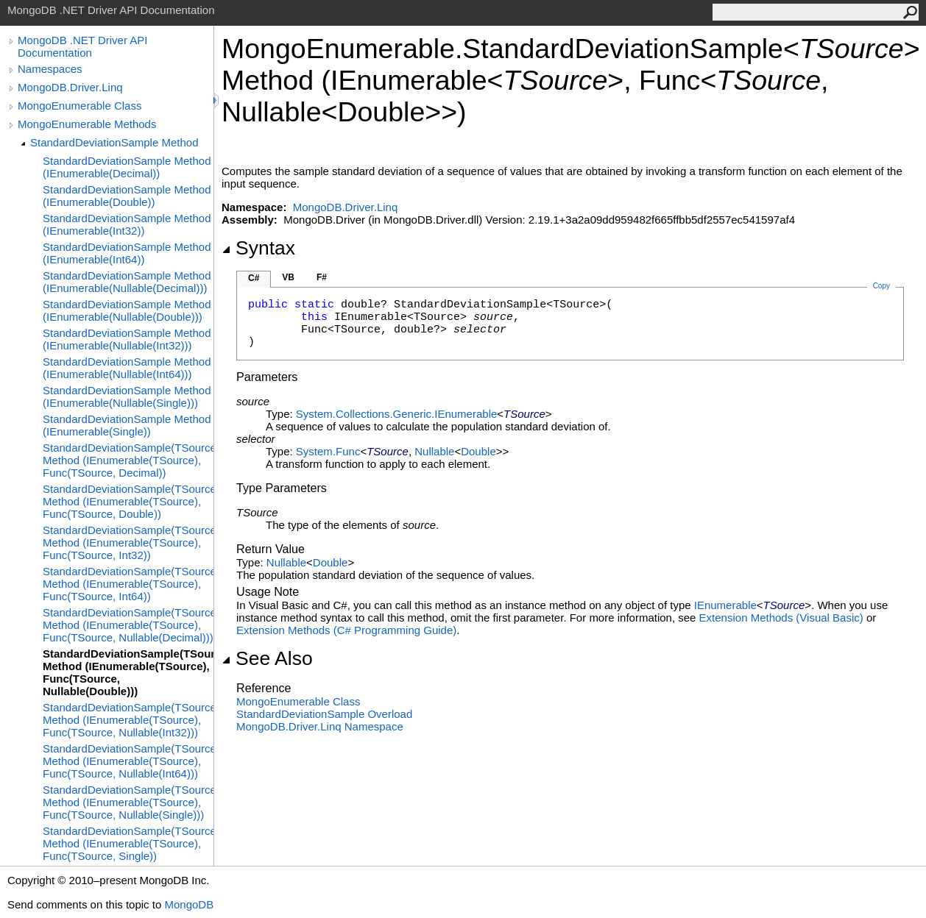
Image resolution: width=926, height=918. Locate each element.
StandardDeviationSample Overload (324, 714)
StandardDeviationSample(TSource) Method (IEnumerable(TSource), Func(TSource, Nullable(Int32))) (128, 720)
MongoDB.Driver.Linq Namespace (319, 726)
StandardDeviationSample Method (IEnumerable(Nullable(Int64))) (127, 367)
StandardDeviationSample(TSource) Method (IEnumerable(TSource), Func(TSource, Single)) (128, 843)
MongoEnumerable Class (79, 105)
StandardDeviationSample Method (114, 142)
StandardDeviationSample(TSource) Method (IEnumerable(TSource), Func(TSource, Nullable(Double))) (128, 672)
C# (253, 278)
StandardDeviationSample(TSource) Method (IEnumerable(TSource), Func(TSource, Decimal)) (128, 460)
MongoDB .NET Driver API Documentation (82, 46)
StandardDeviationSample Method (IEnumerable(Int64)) (127, 253)
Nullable (434, 451)
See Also (267, 658)
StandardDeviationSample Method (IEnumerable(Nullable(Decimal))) (127, 281)
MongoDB (188, 904)
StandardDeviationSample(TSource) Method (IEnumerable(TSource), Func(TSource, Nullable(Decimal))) (128, 625)
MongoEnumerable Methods (87, 124)
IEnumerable (725, 605)
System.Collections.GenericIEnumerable (396, 414)
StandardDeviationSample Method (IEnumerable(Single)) (127, 425)
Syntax (258, 248)
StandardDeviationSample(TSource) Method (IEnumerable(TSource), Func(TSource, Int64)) (128, 583)
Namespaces (50, 69)
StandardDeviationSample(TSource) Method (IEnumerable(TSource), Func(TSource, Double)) (128, 501)
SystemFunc (328, 451)
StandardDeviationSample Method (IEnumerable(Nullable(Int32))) (127, 339)
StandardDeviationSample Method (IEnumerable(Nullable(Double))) (127, 310)
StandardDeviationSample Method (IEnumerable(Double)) (127, 195)
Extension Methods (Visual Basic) (781, 617)
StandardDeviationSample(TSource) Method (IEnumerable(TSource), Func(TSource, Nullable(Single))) (128, 802)
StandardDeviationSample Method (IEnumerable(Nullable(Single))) (127, 396)
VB (288, 277)
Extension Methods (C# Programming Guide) (346, 630)
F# (322, 277)
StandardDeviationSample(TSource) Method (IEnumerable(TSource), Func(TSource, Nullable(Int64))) (128, 761)
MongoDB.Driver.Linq (70, 87)
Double (478, 451)
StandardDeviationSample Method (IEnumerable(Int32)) (127, 224)
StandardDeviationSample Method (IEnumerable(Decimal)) (127, 166)
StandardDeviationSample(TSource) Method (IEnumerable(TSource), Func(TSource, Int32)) (128, 542)
